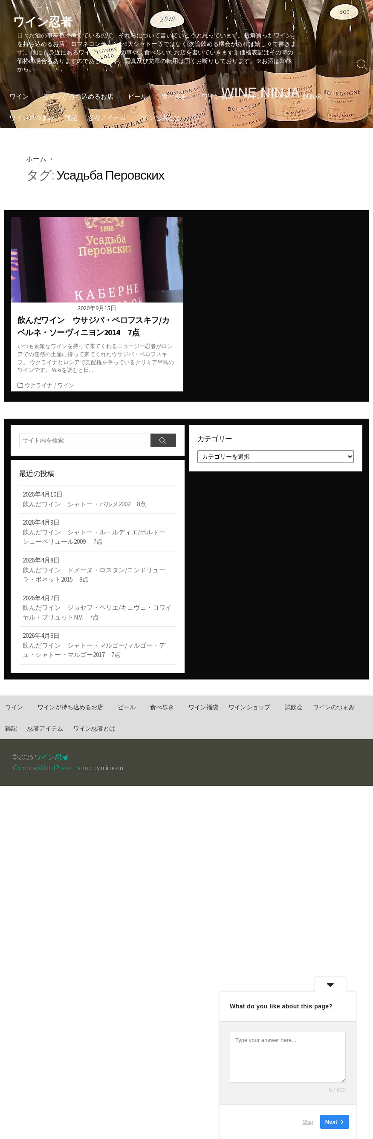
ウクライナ (38, 380)
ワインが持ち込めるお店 (77, 90)
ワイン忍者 (52, 753)
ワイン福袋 (212, 90)
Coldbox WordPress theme (52, 764)
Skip (308, 1122)
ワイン (19, 90)
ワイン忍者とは (158, 111)
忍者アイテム (106, 111)
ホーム (36, 153)
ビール (135, 90)
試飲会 (306, 90)
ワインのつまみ (31, 111)
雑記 (70, 111)
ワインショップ (261, 90)
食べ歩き (170, 90)
